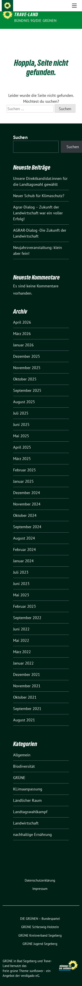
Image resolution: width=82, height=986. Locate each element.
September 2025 (27, 383)
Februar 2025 (24, 463)
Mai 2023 (21, 588)
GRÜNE (19, 770)
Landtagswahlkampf (30, 804)
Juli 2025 (20, 406)
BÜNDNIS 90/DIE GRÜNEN (35, 20)
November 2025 (26, 360)
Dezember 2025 (26, 349)
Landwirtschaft (25, 816)
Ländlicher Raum (27, 793)
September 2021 (27, 701)
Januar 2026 (23, 338)
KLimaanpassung (27, 782)
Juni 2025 (21, 417)
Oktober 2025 (25, 372)
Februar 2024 (24, 542)
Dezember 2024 (26, 485)
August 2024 (24, 531)
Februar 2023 (24, 599)
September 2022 (27, 610)
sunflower (36, 964)
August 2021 (24, 713)
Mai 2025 (21, 429)
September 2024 (27, 520)
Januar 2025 (23, 474)
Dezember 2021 (26, 667)
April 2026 (22, 315)
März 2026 (22, 326)
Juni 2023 (21, 576)
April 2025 (22, 440)
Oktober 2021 (25, 690)
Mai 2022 (21, 633)
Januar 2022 (23, 656)
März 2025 (22, 451)
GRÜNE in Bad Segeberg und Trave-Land (42, 11)
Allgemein (21, 748)
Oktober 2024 (25, 508)
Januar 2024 (23, 554)
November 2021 (26, 679)
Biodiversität (24, 759)
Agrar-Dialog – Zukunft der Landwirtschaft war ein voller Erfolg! (38, 206)
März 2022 (22, 644)
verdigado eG (30, 969)
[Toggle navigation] (74, 36)
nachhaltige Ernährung (32, 827)
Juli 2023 (20, 565)
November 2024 (26, 497)
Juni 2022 (21, 622)
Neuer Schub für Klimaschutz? (38, 188)
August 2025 (24, 395)
